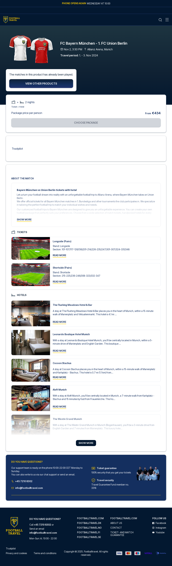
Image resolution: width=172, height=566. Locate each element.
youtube (158, 532)
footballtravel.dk (89, 523)
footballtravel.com (90, 518)
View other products (41, 84)
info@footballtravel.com (27, 488)
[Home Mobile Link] (11, 19)
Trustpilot (17, 149)
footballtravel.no (89, 527)
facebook (159, 523)
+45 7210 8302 (21, 481)
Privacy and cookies (16, 553)
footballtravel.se (89, 537)
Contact (116, 527)
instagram (159, 527)
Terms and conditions (45, 553)
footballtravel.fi (88, 532)
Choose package (86, 123)
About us (116, 523)
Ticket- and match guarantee (122, 533)
